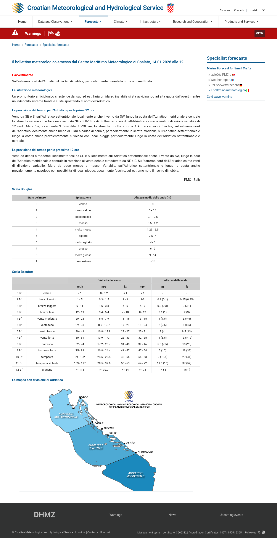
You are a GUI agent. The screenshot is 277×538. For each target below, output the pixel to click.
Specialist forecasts (55, 44)
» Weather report (221, 80)
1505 (231, 532)
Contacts (239, 10)
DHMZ (44, 514)
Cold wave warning (219, 96)
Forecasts (93, 22)
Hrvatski (253, 10)
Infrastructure (150, 22)
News (172, 515)
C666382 (181, 532)
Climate (121, 22)
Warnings (33, 33)
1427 (223, 532)
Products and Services (242, 22)
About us (225, 10)
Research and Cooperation (193, 22)
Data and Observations (55, 22)
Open (259, 33)
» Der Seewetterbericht (225, 85)
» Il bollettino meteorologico (228, 90)
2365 (239, 532)
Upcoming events (231, 515)
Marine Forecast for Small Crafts (229, 68)
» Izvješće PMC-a (221, 74)
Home (22, 22)
